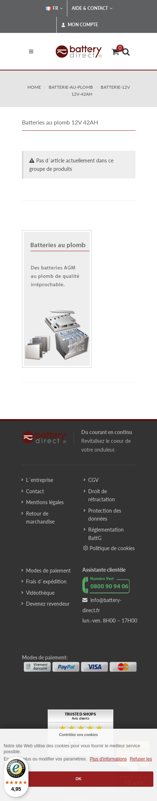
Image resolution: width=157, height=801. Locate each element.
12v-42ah (81, 94)
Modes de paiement (48, 570)
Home (34, 87)
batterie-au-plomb (71, 87)
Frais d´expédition (46, 581)
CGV (93, 480)
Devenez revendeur (48, 604)
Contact (35, 491)
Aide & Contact (92, 8)
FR (54, 8)
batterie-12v (115, 87)
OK (78, 779)
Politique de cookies (109, 548)
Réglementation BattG (106, 533)
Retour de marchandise (40, 517)
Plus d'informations (108, 759)
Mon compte (79, 25)
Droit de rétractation (101, 495)
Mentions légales (45, 502)
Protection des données (104, 514)
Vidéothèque (40, 593)
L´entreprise (39, 480)
